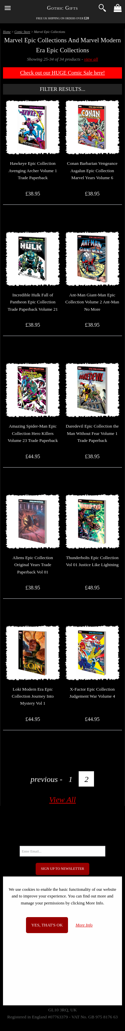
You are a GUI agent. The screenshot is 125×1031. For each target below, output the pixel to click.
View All (62, 799)
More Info (84, 925)
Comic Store (22, 32)
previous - (47, 779)
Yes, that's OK (47, 925)
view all (91, 59)
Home (7, 32)
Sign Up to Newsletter (62, 868)
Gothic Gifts (62, 8)
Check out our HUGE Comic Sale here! (62, 73)
